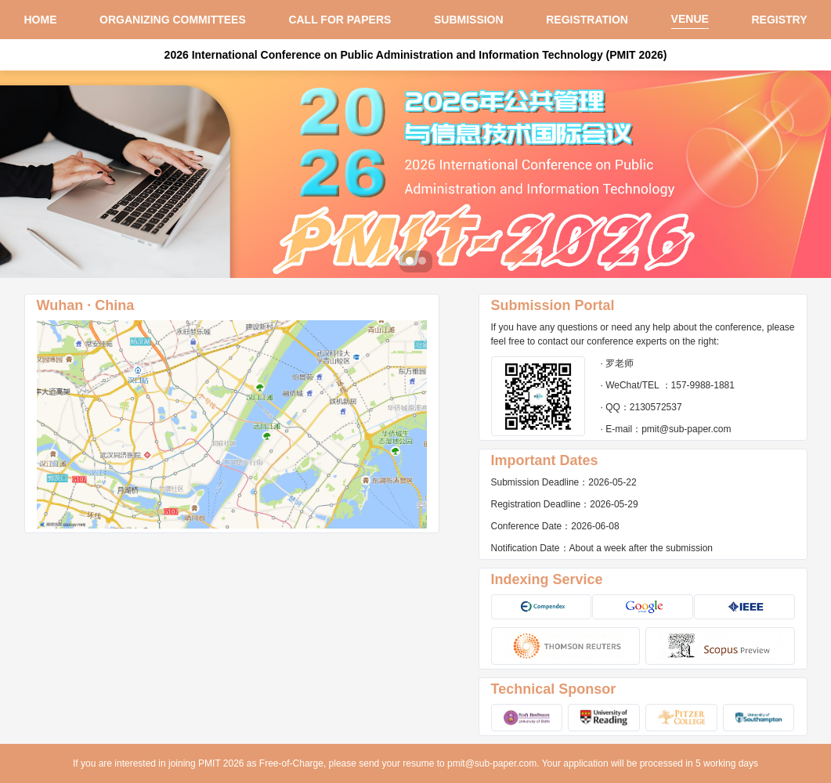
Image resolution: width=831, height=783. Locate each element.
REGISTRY (779, 19)
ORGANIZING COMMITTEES (172, 19)
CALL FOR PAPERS (339, 19)
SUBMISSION (469, 19)
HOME (40, 19)
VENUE (690, 19)
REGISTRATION (587, 19)
